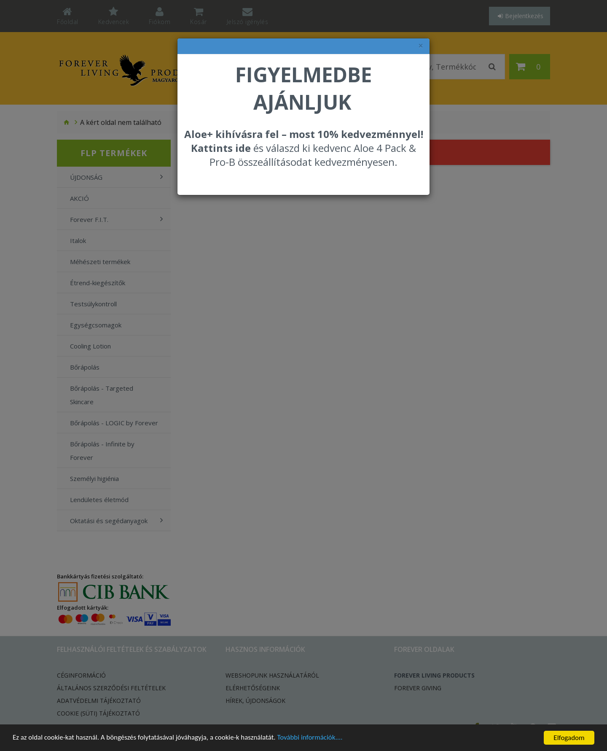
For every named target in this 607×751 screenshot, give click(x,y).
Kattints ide (221, 148)
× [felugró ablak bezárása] (420, 45)
